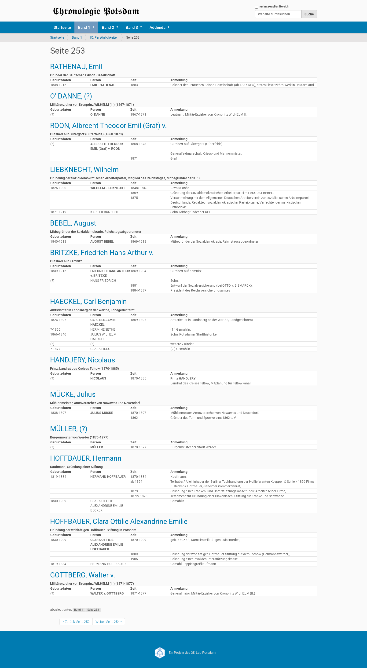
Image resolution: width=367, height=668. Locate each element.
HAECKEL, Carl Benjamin (88, 301)
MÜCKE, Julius (72, 394)
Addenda (157, 27)
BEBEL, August (73, 223)
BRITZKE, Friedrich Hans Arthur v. (102, 252)
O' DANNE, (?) (71, 96)
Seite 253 (93, 609)
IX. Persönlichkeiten (104, 37)
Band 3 (132, 27)
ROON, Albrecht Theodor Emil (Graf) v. (108, 125)
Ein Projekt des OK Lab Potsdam (184, 652)
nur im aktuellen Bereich (274, 6)
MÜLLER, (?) (68, 429)
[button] (95, 27)
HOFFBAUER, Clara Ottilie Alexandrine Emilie (118, 521)
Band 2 (108, 27)
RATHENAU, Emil (76, 66)
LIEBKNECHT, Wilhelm (84, 169)
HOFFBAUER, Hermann (85, 458)
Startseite (62, 27)
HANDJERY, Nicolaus (82, 360)
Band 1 (84, 27)
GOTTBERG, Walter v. (82, 575)
